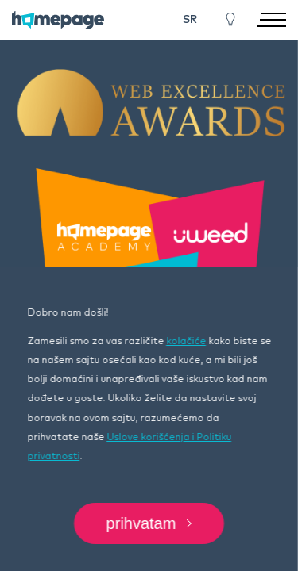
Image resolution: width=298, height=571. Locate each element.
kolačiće (186, 341)
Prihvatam (149, 523)
